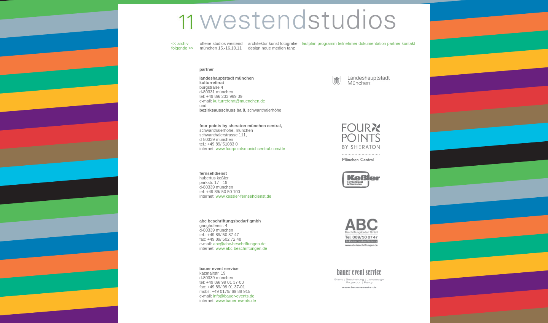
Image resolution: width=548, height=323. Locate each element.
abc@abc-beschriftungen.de (239, 243)
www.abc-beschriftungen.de (241, 248)
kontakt (408, 43)
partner (393, 43)
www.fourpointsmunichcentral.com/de (250, 148)
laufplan (309, 43)
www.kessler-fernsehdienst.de (243, 196)
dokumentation (372, 43)
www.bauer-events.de (236, 300)
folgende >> (182, 48)
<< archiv (179, 43)
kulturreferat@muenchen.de (239, 101)
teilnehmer (347, 43)
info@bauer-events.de (233, 296)
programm (327, 43)
